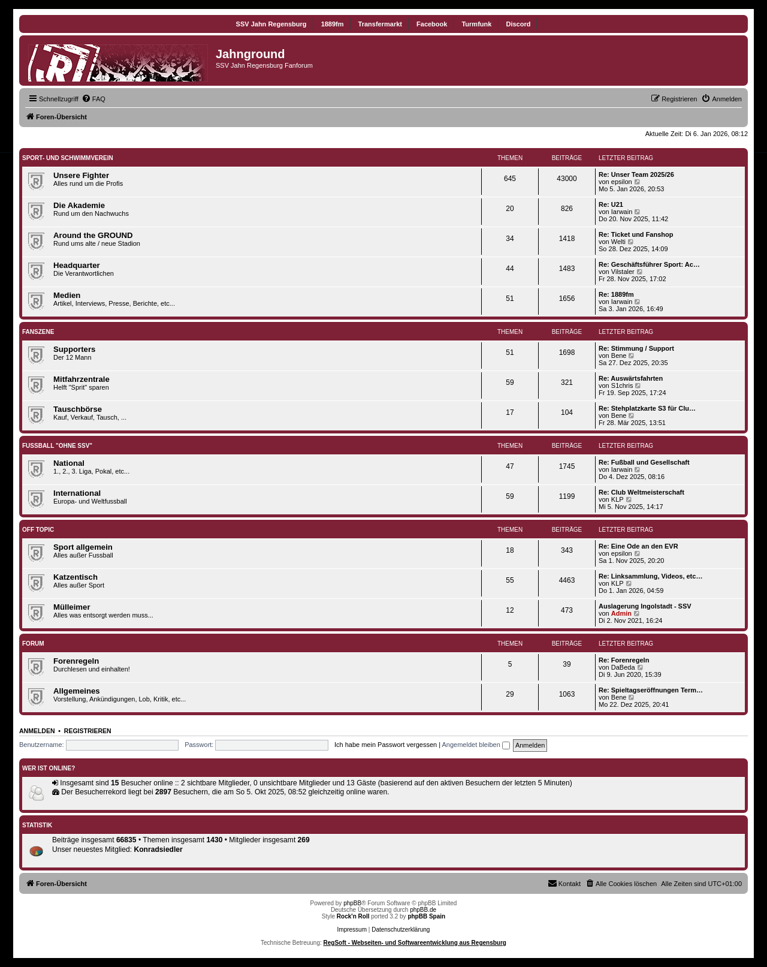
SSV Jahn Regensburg (271, 24)
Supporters (74, 349)
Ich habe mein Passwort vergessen (385, 744)
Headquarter (76, 265)
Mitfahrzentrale (81, 379)
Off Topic (38, 529)
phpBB (352, 903)
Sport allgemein (83, 547)
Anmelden (37, 730)
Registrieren (87, 730)
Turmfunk (476, 24)
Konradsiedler (158, 849)
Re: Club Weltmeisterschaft (641, 492)
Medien (66, 295)
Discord (518, 24)
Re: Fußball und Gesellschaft (644, 462)
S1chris (622, 385)
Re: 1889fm (616, 294)
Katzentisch (75, 577)
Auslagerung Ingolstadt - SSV (645, 606)
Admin (621, 613)
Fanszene (38, 332)
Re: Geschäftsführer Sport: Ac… (649, 264)
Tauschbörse (77, 409)
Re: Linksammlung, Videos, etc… (650, 576)
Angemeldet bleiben (476, 744)
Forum (33, 643)
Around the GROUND (93, 235)
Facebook (431, 24)
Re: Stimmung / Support (636, 348)
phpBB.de (423, 909)
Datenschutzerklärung (401, 929)
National (68, 463)
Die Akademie (79, 205)
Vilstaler (623, 271)
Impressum (352, 929)
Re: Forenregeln (624, 660)
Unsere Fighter (81, 175)
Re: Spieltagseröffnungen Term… (651, 690)
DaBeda (623, 667)
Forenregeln (76, 660)
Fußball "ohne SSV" (57, 445)
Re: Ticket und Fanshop (636, 234)
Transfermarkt (380, 24)
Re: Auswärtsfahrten (631, 378)
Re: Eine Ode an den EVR (638, 546)
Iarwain (621, 211)
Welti (618, 241)
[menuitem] (93, 99)
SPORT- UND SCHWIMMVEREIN (67, 158)
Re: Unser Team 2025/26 (636, 174)
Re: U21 (611, 204)
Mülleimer (71, 607)
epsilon (621, 181)
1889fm (332, 24)
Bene (619, 355)
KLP (617, 499)
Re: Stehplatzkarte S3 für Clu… (647, 408)
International (77, 493)
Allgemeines (76, 690)
